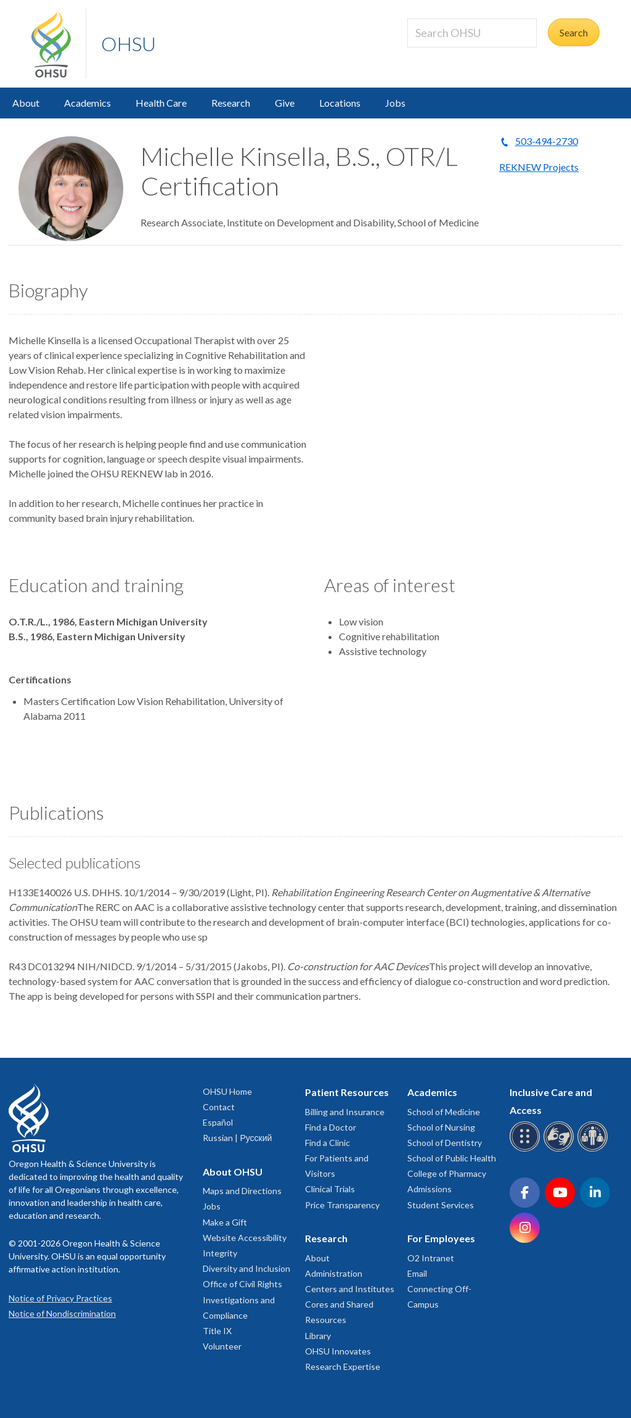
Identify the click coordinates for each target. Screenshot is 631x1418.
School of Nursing (441, 1127)
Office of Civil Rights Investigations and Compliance (242, 1299)
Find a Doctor (330, 1127)
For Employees (441, 1238)
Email (417, 1273)
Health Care (161, 103)
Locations (339, 103)
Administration (333, 1273)
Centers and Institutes (349, 1289)
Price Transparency (342, 1205)
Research (230, 103)
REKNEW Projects (539, 167)
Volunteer (222, 1346)
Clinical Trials (330, 1189)
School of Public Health (451, 1158)
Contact (219, 1107)
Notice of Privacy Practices (60, 1298)
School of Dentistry (444, 1142)
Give (285, 103)
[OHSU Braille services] (526, 1149)
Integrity (220, 1253)
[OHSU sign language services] (560, 1149)
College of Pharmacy (446, 1173)
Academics (87, 103)
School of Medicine (443, 1112)
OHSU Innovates (338, 1351)
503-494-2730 (546, 141)
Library (318, 1335)
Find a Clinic (327, 1142)
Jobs (395, 103)
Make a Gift (225, 1222)
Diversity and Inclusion (246, 1268)
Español (218, 1122)
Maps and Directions (242, 1190)
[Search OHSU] (472, 33)
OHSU (128, 43)
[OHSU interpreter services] (594, 1149)
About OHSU (233, 1171)
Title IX (217, 1330)
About (25, 103)
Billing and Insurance (345, 1112)
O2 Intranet (430, 1258)
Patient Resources (347, 1092)
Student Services (440, 1205)
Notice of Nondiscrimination (62, 1313)
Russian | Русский (237, 1137)
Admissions (429, 1189)
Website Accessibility (245, 1237)
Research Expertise (342, 1366)
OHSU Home (227, 1091)
